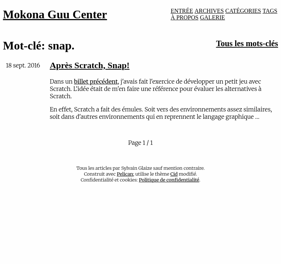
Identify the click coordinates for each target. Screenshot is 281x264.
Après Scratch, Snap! (90, 65)
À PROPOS (184, 17)
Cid (173, 174)
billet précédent (95, 81)
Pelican (125, 174)
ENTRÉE (182, 11)
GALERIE (212, 17)
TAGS (270, 11)
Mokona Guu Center (55, 14)
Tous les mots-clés (247, 43)
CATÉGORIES (243, 11)
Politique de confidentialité (169, 180)
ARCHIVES (209, 11)
